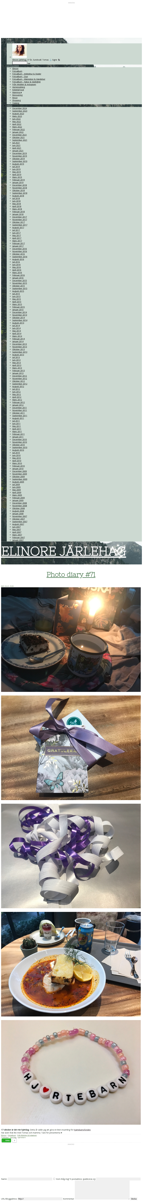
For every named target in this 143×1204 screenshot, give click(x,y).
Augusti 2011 (18, 418)
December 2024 (19, 108)
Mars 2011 (17, 431)
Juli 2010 (16, 452)
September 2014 (19, 320)
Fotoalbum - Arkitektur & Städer (26, 74)
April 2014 (16, 333)
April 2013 (16, 365)
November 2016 (19, 251)
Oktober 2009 (18, 476)
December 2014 (19, 312)
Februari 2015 (18, 307)
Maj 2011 (16, 426)
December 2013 (19, 344)
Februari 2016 (18, 275)
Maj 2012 (16, 394)
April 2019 (16, 174)
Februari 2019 (18, 179)
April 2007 (16, 532)
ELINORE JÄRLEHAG (63, 551)
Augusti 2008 (18, 511)
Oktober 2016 (18, 254)
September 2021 (19, 140)
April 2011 (16, 429)
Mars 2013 (17, 368)
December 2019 (19, 153)
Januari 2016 (17, 277)
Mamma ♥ (17, 92)
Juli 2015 (16, 293)
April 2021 (16, 148)
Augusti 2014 (18, 323)
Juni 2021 (16, 145)
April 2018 (16, 206)
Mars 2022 (17, 126)
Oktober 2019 (18, 158)
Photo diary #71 (71, 574)
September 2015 (19, 288)
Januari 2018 (17, 214)
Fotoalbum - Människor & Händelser (28, 79)
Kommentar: (68, 1198)
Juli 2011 (16, 421)
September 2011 (19, 415)
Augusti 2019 (18, 164)
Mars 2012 (17, 399)
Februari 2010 (18, 466)
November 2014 (19, 315)
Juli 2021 (16, 142)
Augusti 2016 (18, 259)
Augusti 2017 (18, 227)
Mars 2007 (17, 534)
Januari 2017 (17, 246)
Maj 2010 (16, 458)
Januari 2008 (17, 513)
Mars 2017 (17, 240)
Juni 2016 (16, 264)
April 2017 (16, 238)
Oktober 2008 (18, 508)
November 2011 (19, 410)
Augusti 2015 (18, 291)
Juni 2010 (16, 455)
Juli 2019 (16, 166)
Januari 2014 (17, 341)
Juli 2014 (16, 325)
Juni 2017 (16, 232)
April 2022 (16, 124)
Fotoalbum (17, 71)
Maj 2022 (16, 121)
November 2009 (19, 474)
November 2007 (19, 516)
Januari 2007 (17, 540)
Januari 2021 (17, 150)
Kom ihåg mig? (63, 1179)
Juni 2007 (16, 527)
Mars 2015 (17, 304)
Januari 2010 (17, 468)
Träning (15, 103)
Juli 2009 (16, 484)
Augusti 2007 (18, 524)
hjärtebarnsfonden (82, 1129)
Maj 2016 (16, 267)
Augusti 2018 (18, 195)
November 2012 (19, 378)
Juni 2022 (16, 119)
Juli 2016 (16, 262)
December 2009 (19, 471)
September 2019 (19, 161)
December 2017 (19, 217)
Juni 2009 (16, 487)
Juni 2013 (16, 360)
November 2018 (19, 187)
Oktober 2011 (18, 413)
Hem (9, 39)
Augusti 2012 (18, 386)
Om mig (10, 42)
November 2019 (19, 156)
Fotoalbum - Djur (20, 76)
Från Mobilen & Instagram (24, 84)
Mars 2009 (17, 495)
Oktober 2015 (18, 285)
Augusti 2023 (18, 113)
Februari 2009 (18, 497)
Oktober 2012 (18, 381)
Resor (15, 97)
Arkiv (9, 105)
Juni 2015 (16, 296)
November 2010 (19, 442)
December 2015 (19, 280)
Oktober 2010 (18, 444)
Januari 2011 (17, 436)
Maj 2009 (16, 489)
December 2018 (19, 185)
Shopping (16, 100)
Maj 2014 (16, 330)
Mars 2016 (17, 272)
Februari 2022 (18, 129)
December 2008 (19, 503)
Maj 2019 (16, 172)
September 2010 (19, 447)
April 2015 (16, 301)
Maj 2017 (16, 235)
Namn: (4, 1179)
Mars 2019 (17, 177)
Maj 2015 (16, 299)
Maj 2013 (16, 362)
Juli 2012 (16, 389)
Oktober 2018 (18, 190)
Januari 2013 (17, 373)
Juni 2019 (16, 169)
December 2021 (19, 134)
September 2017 (19, 225)
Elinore (15, 68)
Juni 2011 (16, 423)
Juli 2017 (16, 230)
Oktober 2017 (18, 222)
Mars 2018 (17, 209)
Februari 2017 (18, 243)
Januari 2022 (17, 132)
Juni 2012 (16, 391)
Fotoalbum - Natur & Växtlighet (26, 81)
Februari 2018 (18, 211)
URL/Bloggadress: (9, 1198)
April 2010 (16, 460)
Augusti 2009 (18, 481)
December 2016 (19, 248)
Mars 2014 (17, 336)
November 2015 (19, 283)
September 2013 (19, 352)
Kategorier (13, 66)
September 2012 (19, 383)
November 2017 (19, 219)
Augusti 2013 (18, 354)
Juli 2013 (16, 357)
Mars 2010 (17, 463)
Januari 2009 (17, 500)
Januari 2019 (17, 182)
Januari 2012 (17, 405)
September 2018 (19, 193)
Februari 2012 (18, 402)
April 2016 (16, 270)
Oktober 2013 (18, 349)
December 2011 (19, 407)
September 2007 (19, 521)
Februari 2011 (18, 434)
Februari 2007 (18, 537)
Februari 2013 (18, 370)
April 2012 (16, 397)
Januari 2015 (17, 309)
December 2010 (19, 439)
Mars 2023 (17, 116)
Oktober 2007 (18, 519)
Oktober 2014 (18, 317)
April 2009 (16, 492)
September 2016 (19, 256)
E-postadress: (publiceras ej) (83, 1179)
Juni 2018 (16, 201)
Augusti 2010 (18, 450)
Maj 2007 (16, 529)
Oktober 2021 (18, 137)
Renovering (17, 95)
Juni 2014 (16, 328)
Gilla (7, 1140)
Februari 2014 (18, 338)
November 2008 (19, 505)
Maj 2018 (16, 203)
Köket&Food (18, 89)
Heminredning (18, 87)
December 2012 (19, 376)
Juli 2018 (16, 198)
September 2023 (19, 111)
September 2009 (19, 479)
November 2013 (19, 346)
